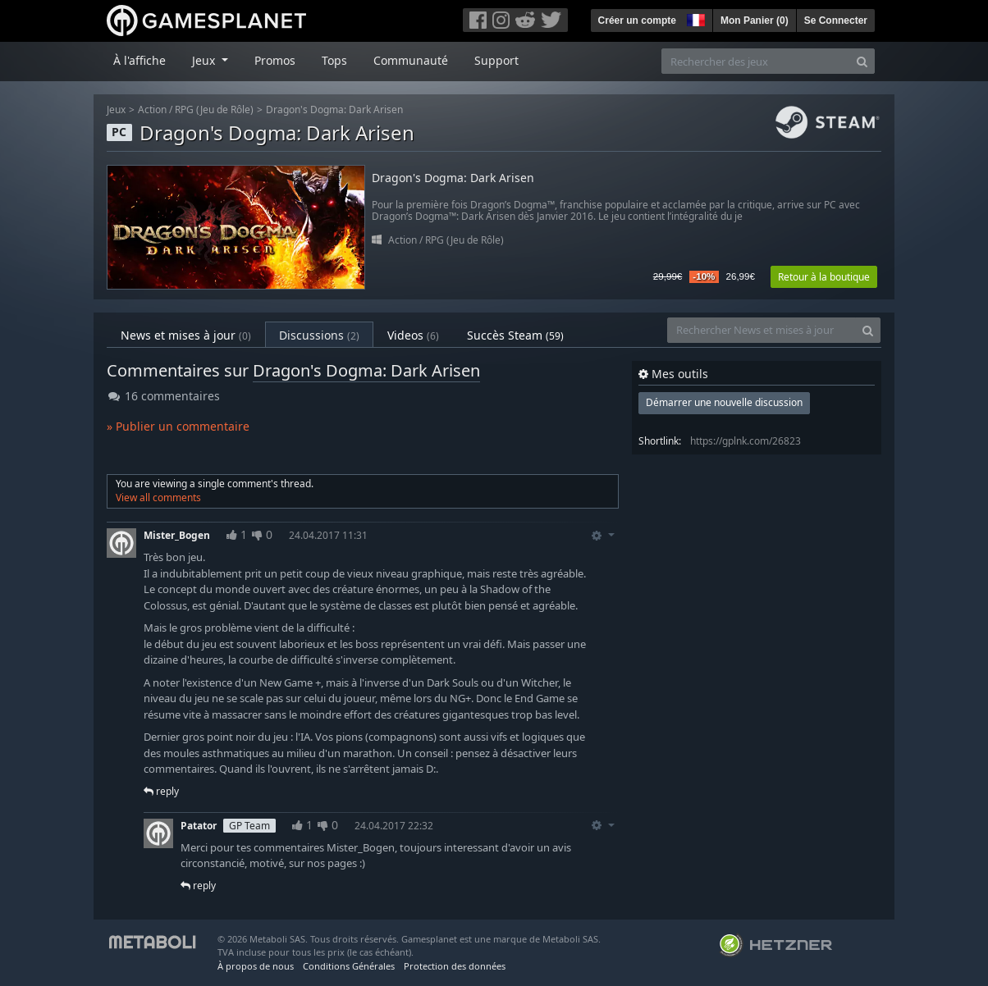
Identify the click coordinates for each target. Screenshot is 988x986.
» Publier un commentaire (178, 426)
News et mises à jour (186, 335)
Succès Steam (515, 335)
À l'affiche (139, 60)
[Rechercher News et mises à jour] (761, 330)
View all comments (158, 497)
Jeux (116, 109)
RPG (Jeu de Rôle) (214, 109)
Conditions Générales (349, 966)
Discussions (319, 335)
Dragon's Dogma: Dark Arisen (334, 109)
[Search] (862, 61)
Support (496, 60)
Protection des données (454, 966)
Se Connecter (835, 20)
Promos (274, 60)
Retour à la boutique (824, 277)
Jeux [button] (205, 60)
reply (161, 791)
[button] (694, 18)
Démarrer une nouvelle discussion (724, 402)
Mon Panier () (754, 20)
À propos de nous (255, 966)
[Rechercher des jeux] (755, 61)
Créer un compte (637, 20)
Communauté (410, 60)
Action (152, 109)
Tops (334, 60)
